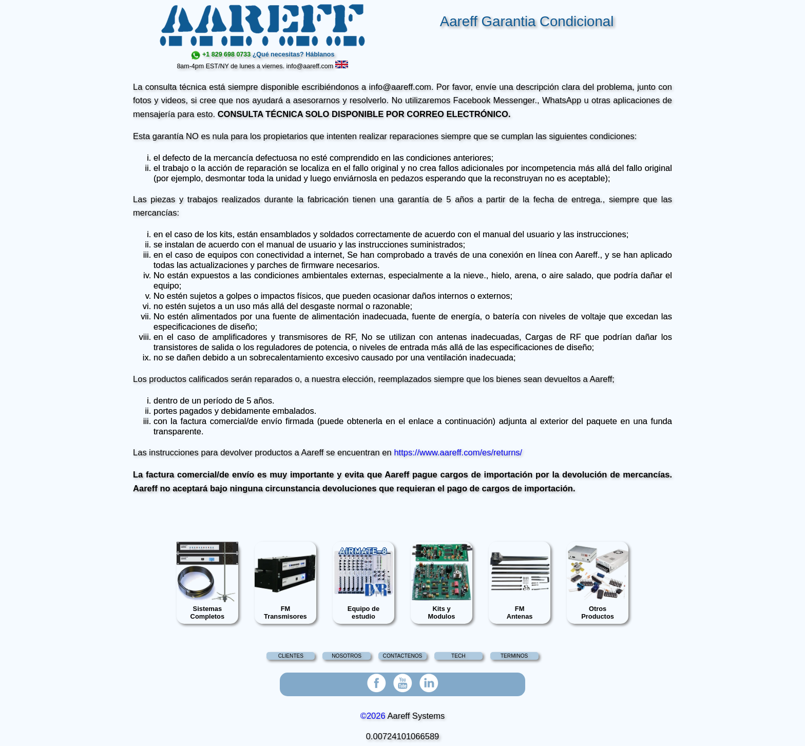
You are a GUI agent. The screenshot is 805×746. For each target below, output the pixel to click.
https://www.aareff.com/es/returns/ (458, 452)
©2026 (373, 716)
